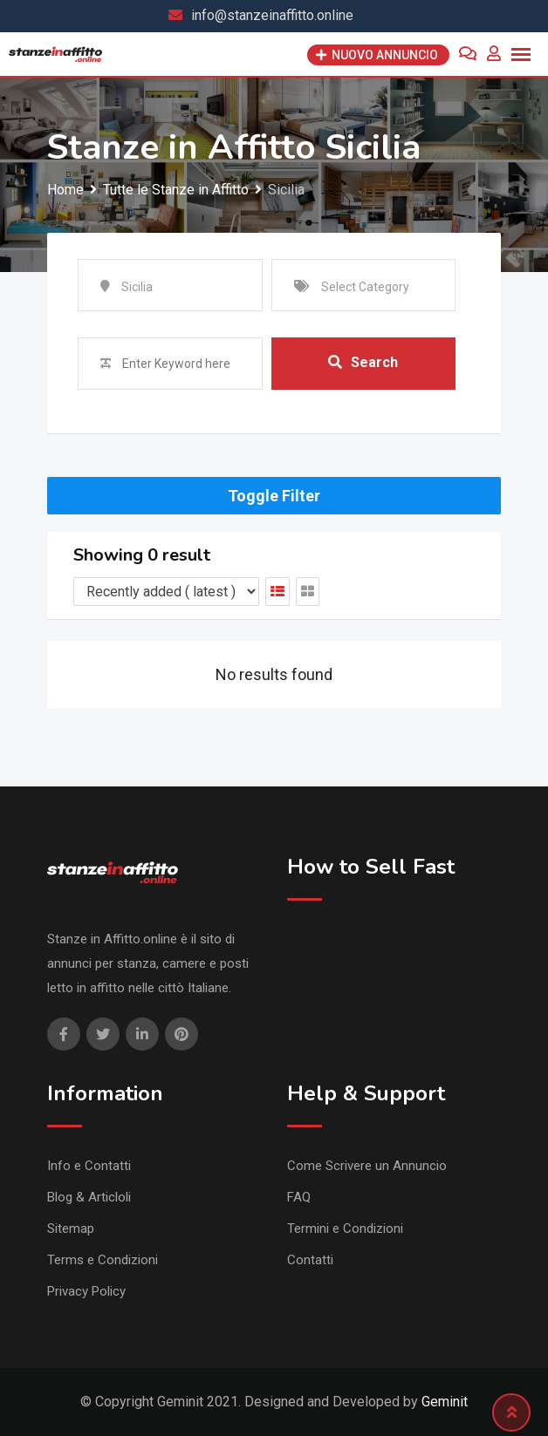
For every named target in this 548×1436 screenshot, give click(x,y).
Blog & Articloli (89, 1197)
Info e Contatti (89, 1166)
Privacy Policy (86, 1291)
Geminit (444, 1401)
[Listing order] (166, 591)
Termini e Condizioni (345, 1228)
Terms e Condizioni (102, 1260)
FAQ (299, 1197)
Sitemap (70, 1228)
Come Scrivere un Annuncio (367, 1166)
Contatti (310, 1260)
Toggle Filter (274, 496)
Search (363, 362)
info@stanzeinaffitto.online (272, 15)
